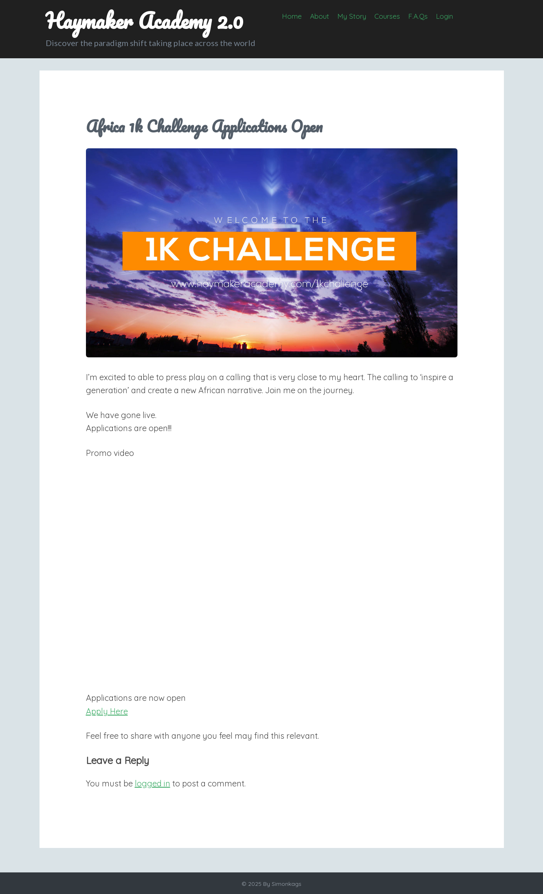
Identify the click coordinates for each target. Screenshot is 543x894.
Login (444, 16)
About (319, 16)
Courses (387, 16)
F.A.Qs (418, 16)
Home (292, 16)
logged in (152, 783)
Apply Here (107, 711)
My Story (351, 16)
